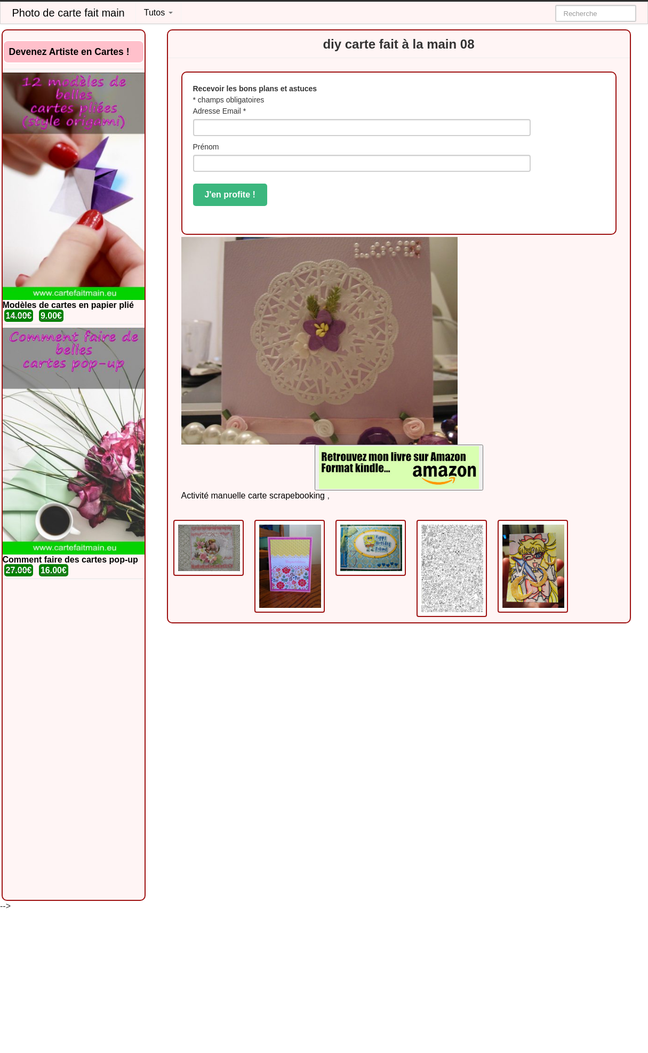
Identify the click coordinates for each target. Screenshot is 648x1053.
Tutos (158, 12)
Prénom (206, 146)
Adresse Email (219, 111)
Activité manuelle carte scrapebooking (253, 495)
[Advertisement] (74, 740)
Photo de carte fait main (68, 13)
